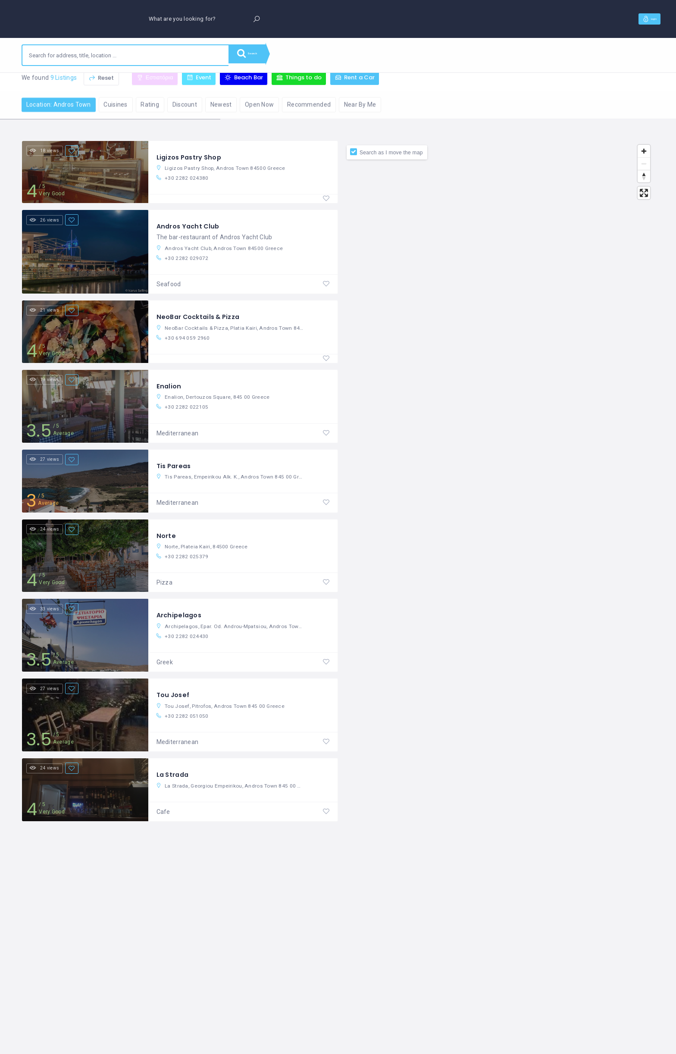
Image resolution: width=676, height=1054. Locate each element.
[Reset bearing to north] (644, 178)
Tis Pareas (175, 475)
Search (254, 55)
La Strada (174, 791)
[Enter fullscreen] (644, 194)
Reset (101, 85)
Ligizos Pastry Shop (192, 159)
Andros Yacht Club (190, 230)
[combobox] (125, 55)
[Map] (496, 598)
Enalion (169, 393)
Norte (166, 546)
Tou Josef (174, 709)
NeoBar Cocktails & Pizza (202, 322)
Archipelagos (180, 627)
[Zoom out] (644, 165)
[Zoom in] (644, 153)
